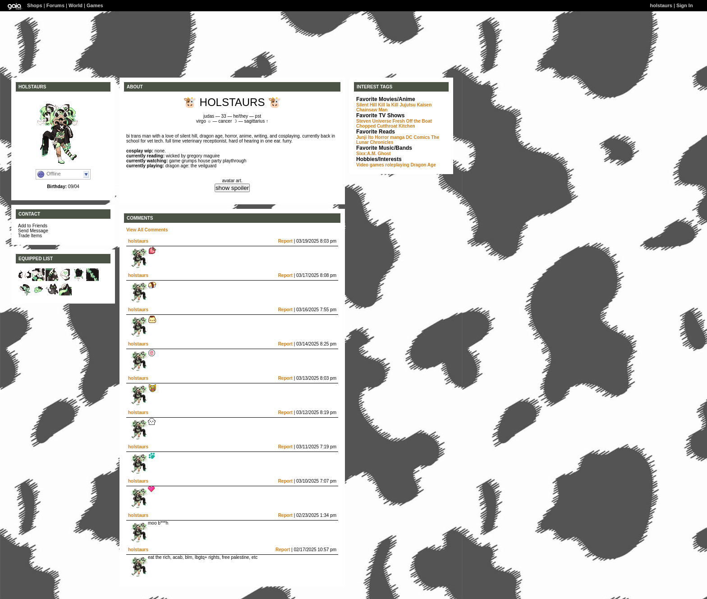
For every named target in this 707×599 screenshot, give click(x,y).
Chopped (366, 126)
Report (285, 241)
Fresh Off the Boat (412, 121)
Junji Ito (364, 137)
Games (95, 5)
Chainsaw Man (371, 109)
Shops (34, 5)
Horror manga (389, 137)
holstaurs (138, 241)
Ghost (384, 153)
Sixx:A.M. (366, 153)
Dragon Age (423, 164)
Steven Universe (373, 121)
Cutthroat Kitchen (396, 126)
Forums (55, 5)
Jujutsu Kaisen (415, 104)
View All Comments (147, 229)
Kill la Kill (388, 104)
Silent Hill (366, 104)
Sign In (684, 5)
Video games (370, 164)
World (76, 5)
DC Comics (418, 137)
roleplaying (397, 164)
